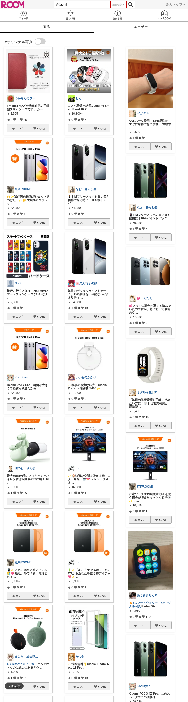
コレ (19, 128)
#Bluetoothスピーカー (22, 664)
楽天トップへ (175, 4)
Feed (23, 15)
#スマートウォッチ (145, 603)
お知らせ (117, 15)
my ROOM (164, 15)
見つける (70, 15)
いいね (41, 128)
